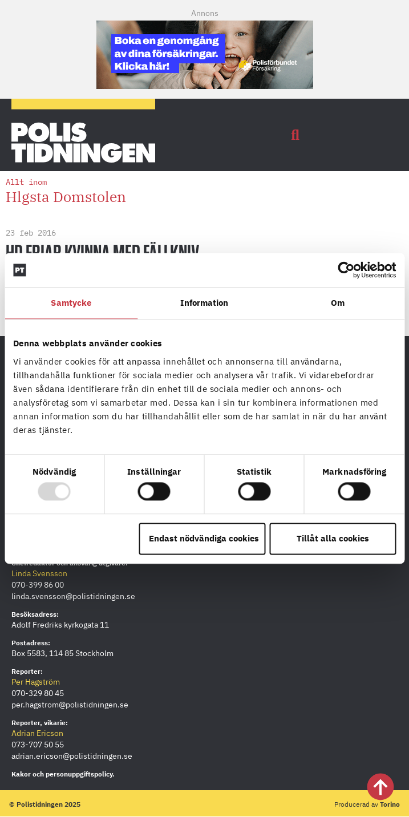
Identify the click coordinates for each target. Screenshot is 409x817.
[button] (295, 135)
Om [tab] (338, 302)
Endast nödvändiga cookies (204, 538)
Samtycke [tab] (71, 302)
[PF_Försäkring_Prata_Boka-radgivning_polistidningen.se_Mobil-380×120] (204, 85)
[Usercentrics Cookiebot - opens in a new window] (346, 269)
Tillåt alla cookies (333, 538)
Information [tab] (204, 302)
